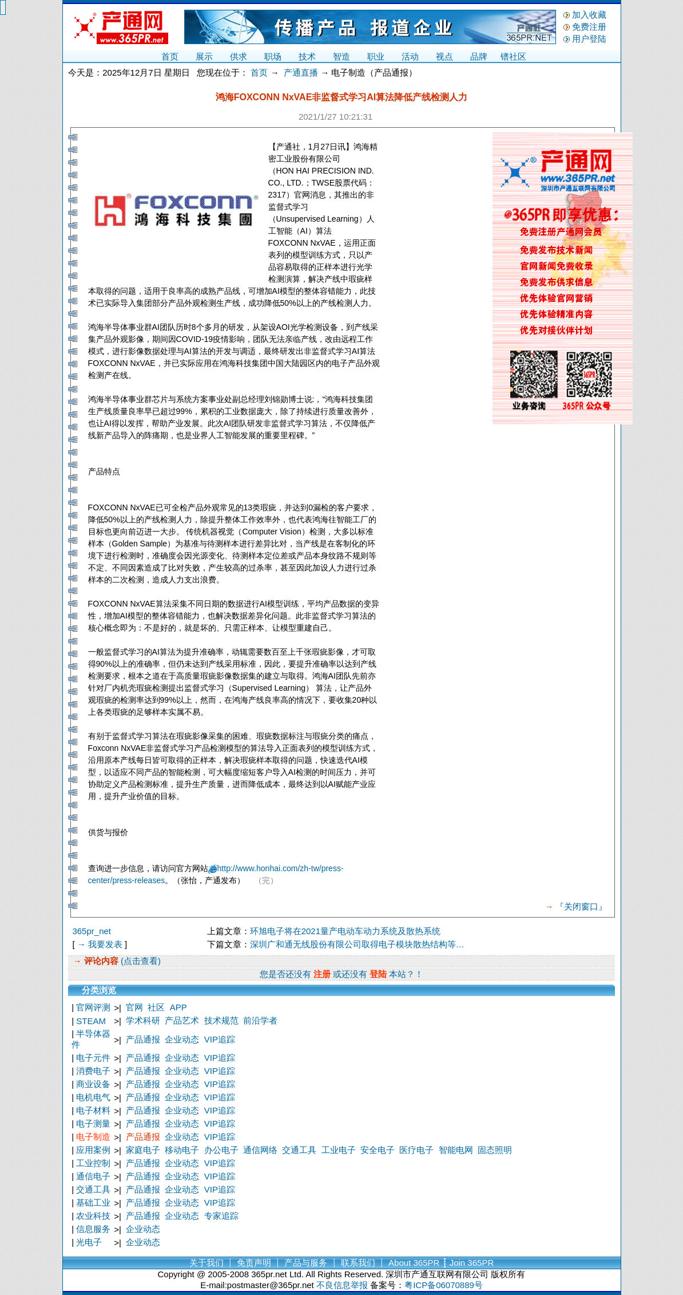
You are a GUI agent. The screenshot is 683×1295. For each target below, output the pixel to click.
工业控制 (93, 1163)
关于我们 (206, 1263)
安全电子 (377, 1150)
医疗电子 (416, 1150)
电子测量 (93, 1123)
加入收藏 (589, 14)
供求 (238, 56)
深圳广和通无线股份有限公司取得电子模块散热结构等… (357, 944)
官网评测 (93, 1007)
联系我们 (358, 1263)
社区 (156, 1007)
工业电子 (338, 1150)
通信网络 (260, 1150)
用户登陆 (589, 39)
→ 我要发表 (99, 944)
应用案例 (93, 1150)
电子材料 (93, 1110)
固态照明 (495, 1150)
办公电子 (221, 1150)
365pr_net (91, 931)
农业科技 (93, 1216)
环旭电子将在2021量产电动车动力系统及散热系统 (345, 931)
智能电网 (456, 1150)
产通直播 (301, 72)
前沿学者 (260, 1020)
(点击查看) (139, 961)
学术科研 (143, 1020)
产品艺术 (182, 1020)
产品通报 (143, 1039)
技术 (307, 56)
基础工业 (93, 1202)
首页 (169, 56)
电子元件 (93, 1057)
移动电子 (182, 1150)
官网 (134, 1007)
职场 (272, 56)
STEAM (91, 1021)
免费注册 (589, 27)
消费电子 (93, 1071)
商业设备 (93, 1084)
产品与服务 (305, 1263)
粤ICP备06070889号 (443, 1285)
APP (178, 1007)
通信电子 (93, 1176)
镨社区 (513, 56)
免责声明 (254, 1263)
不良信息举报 (342, 1285)
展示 (204, 56)
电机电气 (93, 1097)
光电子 (89, 1242)
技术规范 (221, 1020)
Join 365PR (472, 1263)
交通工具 (299, 1150)
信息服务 (93, 1229)
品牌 (478, 56)
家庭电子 (143, 1150)
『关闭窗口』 (581, 906)
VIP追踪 (219, 1039)
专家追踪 (221, 1216)
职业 (375, 56)
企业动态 (182, 1039)
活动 (410, 56)
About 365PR (413, 1263)
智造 (341, 56)
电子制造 (93, 1137)
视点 (444, 56)
